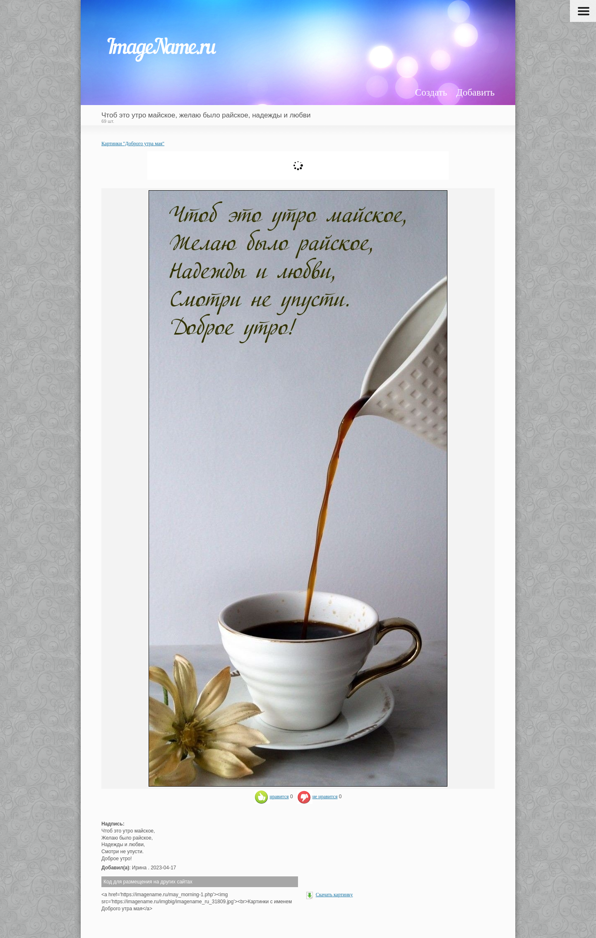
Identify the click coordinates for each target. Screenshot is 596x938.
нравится (272, 796)
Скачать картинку (334, 894)
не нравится (317, 796)
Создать (431, 92)
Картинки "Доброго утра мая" (132, 143)
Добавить (475, 92)
